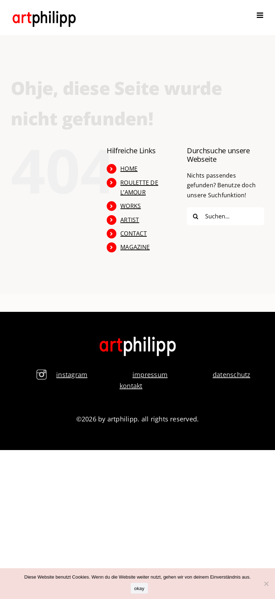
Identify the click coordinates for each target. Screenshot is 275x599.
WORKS (130, 206)
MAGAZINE (135, 247)
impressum (150, 374)
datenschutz (231, 374)
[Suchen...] (225, 216)
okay (139, 588)
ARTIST (129, 220)
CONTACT (133, 233)
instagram (71, 374)
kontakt (131, 385)
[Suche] (196, 216)
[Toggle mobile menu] (260, 15)
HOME (129, 169)
